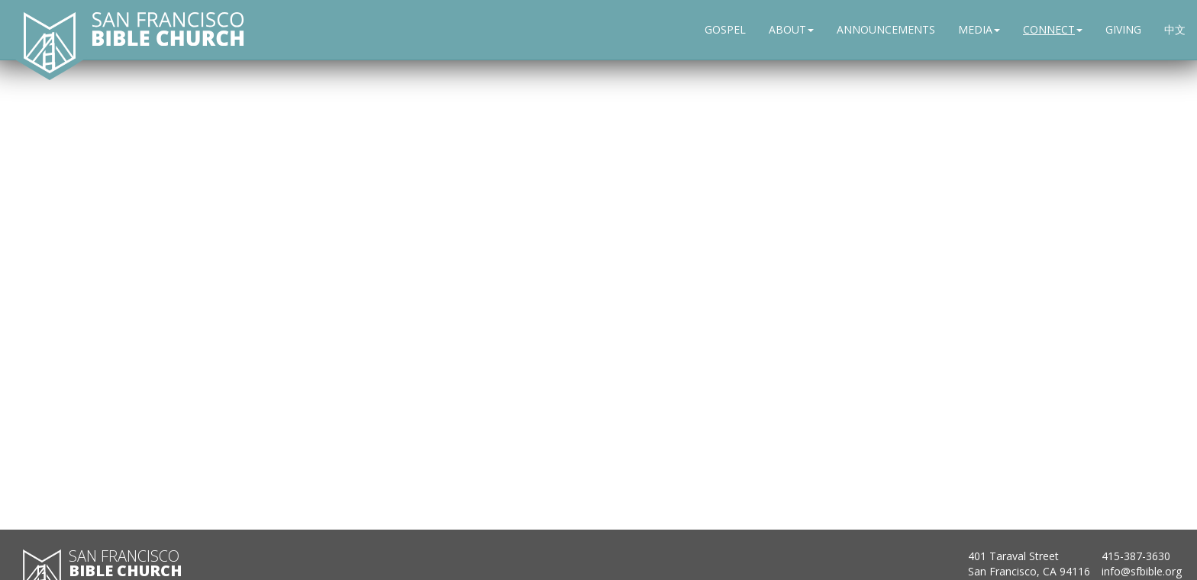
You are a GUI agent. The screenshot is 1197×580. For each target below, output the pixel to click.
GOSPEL (725, 29)
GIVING (1123, 29)
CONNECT (1052, 29)
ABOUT (791, 29)
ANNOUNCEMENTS (886, 29)
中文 (1175, 29)
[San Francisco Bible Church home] (49, 42)
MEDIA (979, 29)
